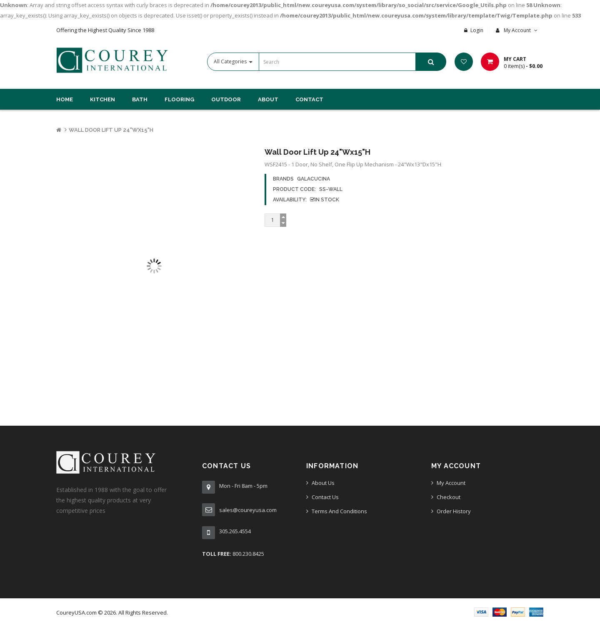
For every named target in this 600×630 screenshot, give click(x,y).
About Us (323, 483)
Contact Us (325, 497)
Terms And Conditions (339, 511)
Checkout (448, 497)
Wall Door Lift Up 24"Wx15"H (111, 130)
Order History (454, 511)
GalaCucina (313, 179)
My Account (451, 483)
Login (476, 30)
